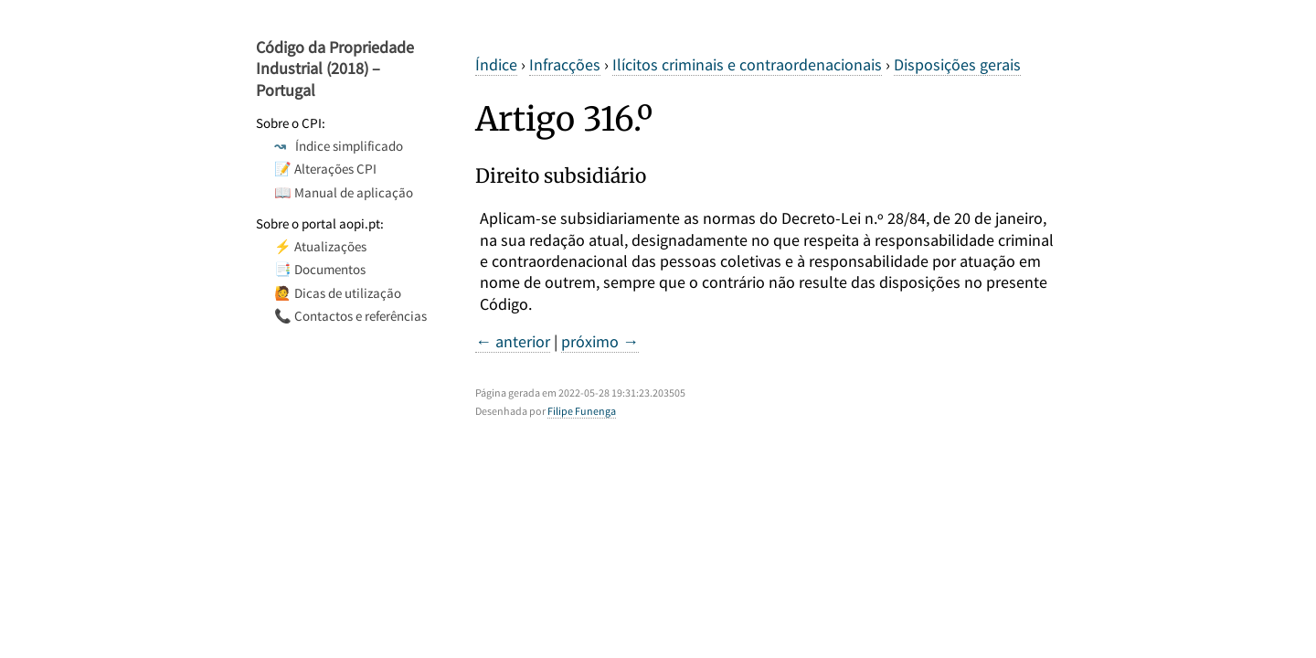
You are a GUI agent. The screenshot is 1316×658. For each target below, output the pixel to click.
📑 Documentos (320, 269)
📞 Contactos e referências (350, 315)
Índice (496, 64)
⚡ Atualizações (320, 246)
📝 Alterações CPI (325, 168)
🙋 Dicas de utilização (337, 293)
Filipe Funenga (581, 411)
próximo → (600, 341)
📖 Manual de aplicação (343, 192)
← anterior (512, 341)
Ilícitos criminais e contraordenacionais (747, 64)
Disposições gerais (957, 64)
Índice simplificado (338, 145)
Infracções (564, 64)
